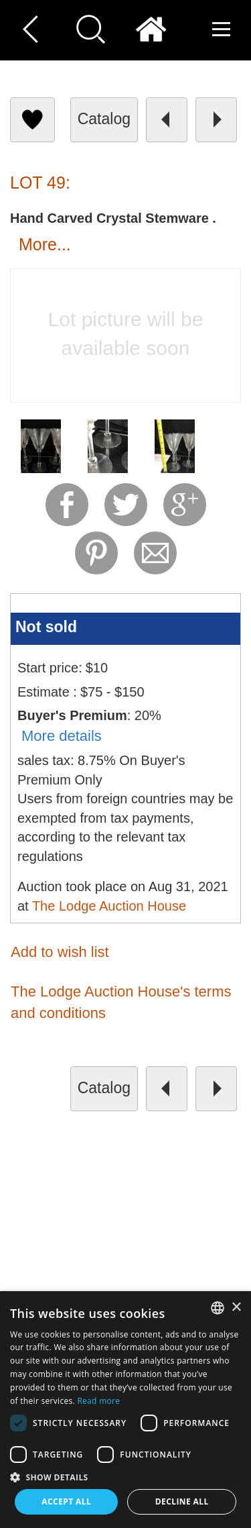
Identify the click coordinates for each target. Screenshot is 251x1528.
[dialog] (125, 1409)
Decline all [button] (182, 1501)
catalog (104, 119)
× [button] (236, 1308)
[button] (125, 1476)
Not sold (46, 626)
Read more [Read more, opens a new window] (98, 1401)
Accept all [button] (66, 1501)
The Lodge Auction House (109, 906)
